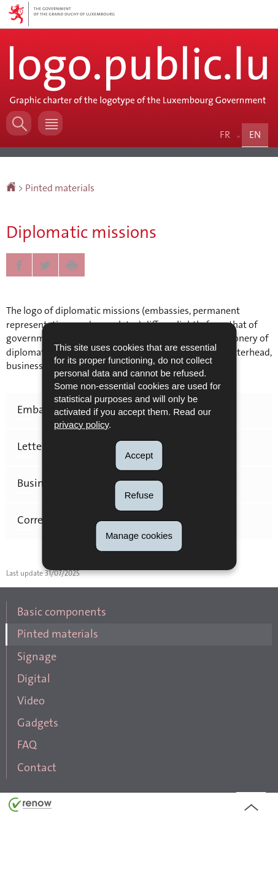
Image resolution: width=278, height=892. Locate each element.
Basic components (67, 655)
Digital (38, 733)
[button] (56, 133)
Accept (139, 454)
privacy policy (81, 424)
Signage (41, 707)
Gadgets (42, 783)
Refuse (139, 495)
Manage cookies (139, 535)
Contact (41, 835)
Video (36, 758)
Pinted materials (60, 202)
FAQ (31, 809)
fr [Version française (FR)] (227, 149)
